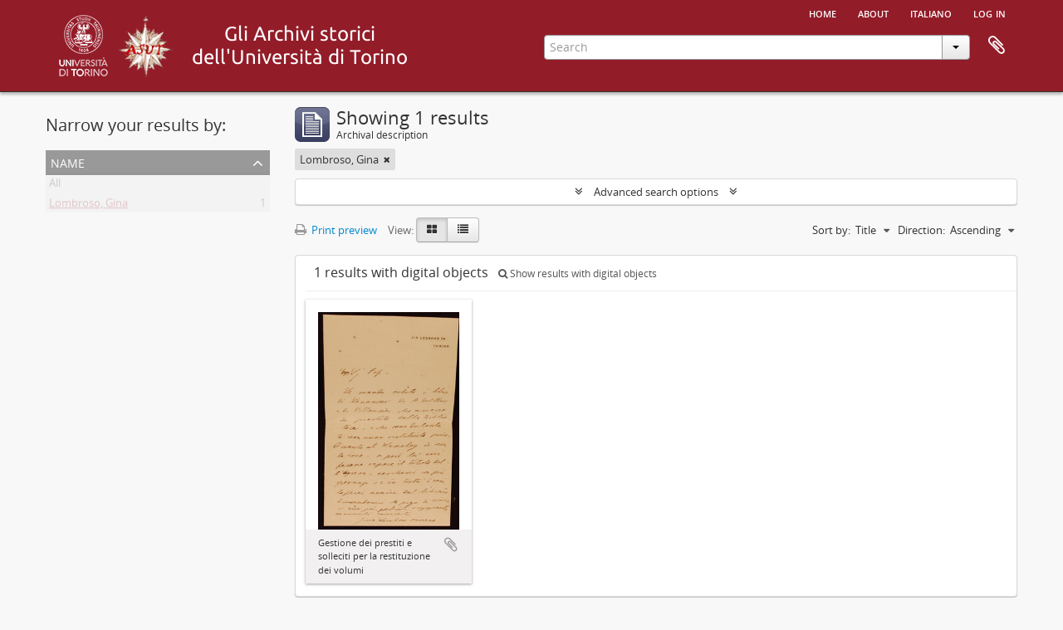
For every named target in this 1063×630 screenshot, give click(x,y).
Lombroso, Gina (88, 205)
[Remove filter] (387, 159)
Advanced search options (656, 191)
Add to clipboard (451, 544)
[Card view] (432, 229)
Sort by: (831, 229)
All (55, 185)
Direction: (921, 229)
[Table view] (463, 229)
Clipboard (996, 45)
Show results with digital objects (577, 273)
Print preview (336, 229)
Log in (989, 12)
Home (822, 12)
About (873, 12)
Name (68, 161)
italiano (931, 12)
